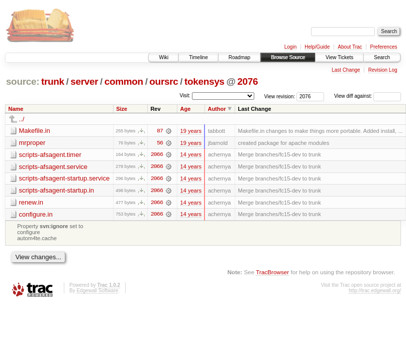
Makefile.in (34, 130)
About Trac (350, 47)
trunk (52, 81)
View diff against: (367, 96)
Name (16, 109)
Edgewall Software (97, 291)
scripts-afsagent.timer (50, 154)
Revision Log (382, 70)
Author (217, 109)
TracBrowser (272, 272)
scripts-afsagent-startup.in (56, 191)
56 (160, 143)
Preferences (383, 47)
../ (22, 119)
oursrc (163, 81)
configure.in (36, 215)
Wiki (163, 57)
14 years (190, 155)
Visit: (184, 95)
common (124, 81)
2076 (247, 81)
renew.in (31, 203)
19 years (190, 131)
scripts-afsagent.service (53, 166)
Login (290, 47)
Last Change (346, 70)
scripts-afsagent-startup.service (64, 179)
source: (22, 81)
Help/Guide (317, 47)
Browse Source (288, 57)
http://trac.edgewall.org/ (375, 291)
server (84, 81)
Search (382, 57)
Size (121, 109)
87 (160, 131)
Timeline (198, 57)
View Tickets (339, 57)
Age (185, 109)
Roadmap (239, 57)
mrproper (32, 142)
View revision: (279, 96)
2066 (157, 155)
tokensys (204, 81)
